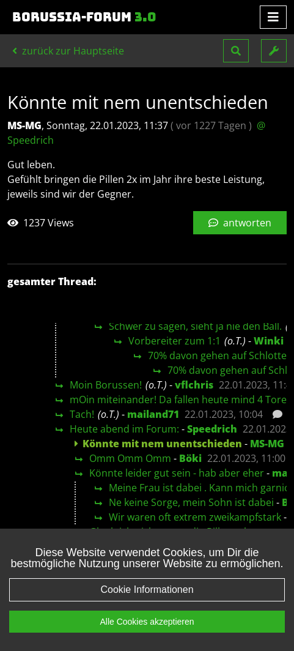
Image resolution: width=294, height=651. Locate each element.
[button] (236, 50)
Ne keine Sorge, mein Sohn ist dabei (191, 502)
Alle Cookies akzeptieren (147, 637)
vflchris (194, 385)
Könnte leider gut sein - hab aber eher (176, 473)
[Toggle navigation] (273, 17)
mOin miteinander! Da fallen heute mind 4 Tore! (179, 399)
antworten (239, 222)
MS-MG (267, 443)
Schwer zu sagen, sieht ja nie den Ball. (195, 326)
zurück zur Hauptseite (68, 51)
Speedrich (212, 429)
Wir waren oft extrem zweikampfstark (195, 517)
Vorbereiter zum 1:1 (174, 341)
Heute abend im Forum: (124, 429)
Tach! (82, 414)
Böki (190, 458)
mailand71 (153, 414)
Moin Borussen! (105, 385)
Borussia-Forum (84, 17)
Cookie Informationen (146, 605)
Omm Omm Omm (130, 458)
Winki (269, 341)
